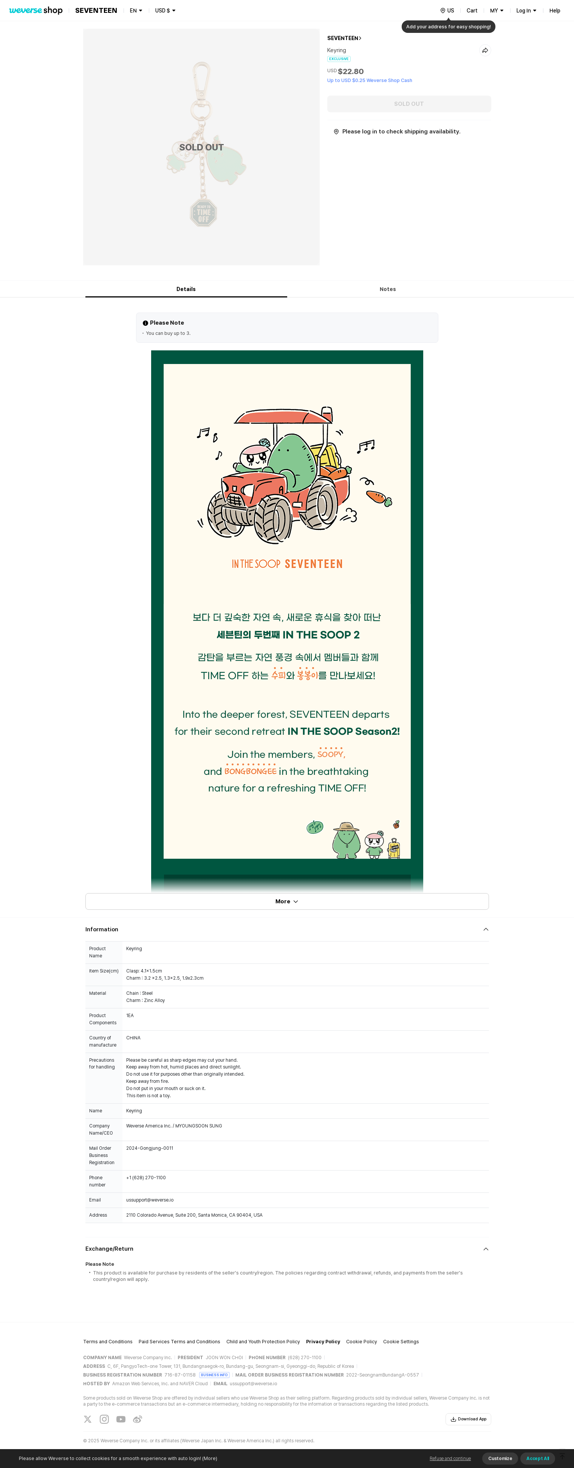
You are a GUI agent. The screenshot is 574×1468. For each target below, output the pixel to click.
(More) (209, 1458)
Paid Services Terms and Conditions (179, 1341)
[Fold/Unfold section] (287, 929)
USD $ (162, 11)
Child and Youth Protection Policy (263, 1341)
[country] (447, 10)
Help (554, 11)
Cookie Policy (361, 1341)
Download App (468, 1419)
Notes (388, 289)
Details (186, 289)
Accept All (537, 1458)
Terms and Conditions (108, 1341)
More (287, 901)
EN (133, 11)
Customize (500, 1458)
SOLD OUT (409, 104)
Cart (472, 11)
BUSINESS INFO (214, 1375)
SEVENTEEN (342, 38)
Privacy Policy (323, 1341)
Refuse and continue (450, 1458)
